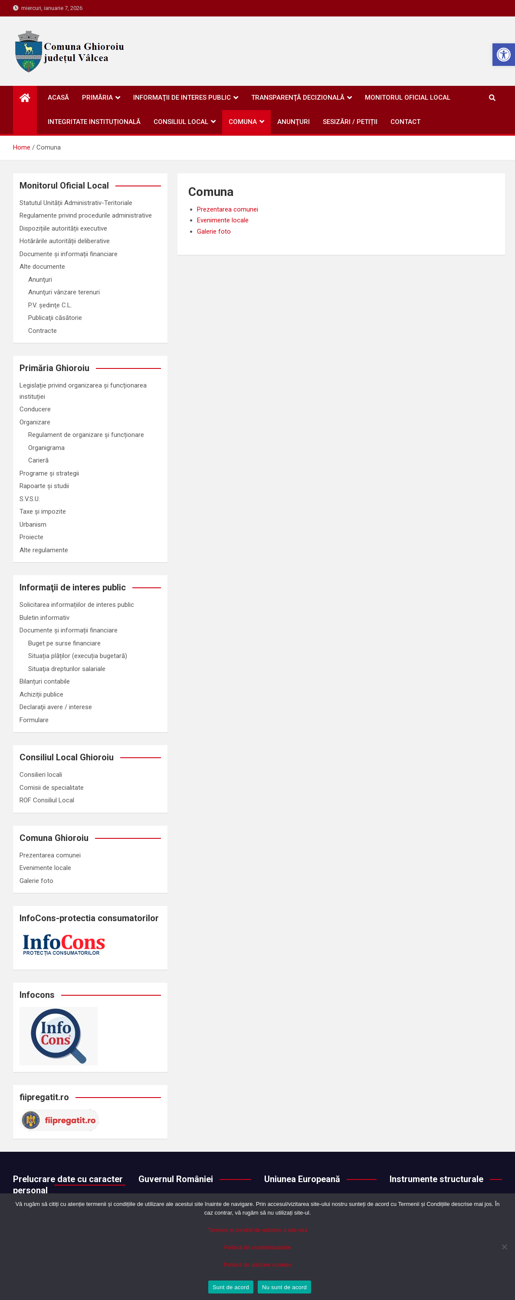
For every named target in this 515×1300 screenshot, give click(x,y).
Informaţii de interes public (182, 97)
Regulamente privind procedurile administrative (86, 215)
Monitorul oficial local (407, 97)
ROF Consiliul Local (47, 800)
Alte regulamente (44, 550)
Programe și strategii (49, 473)
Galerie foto (214, 231)
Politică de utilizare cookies (257, 1264)
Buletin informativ (44, 618)
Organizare (35, 422)
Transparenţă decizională (297, 97)
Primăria (97, 97)
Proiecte (31, 537)
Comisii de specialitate (52, 788)
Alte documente (42, 266)
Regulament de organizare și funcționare (86, 435)
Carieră (38, 460)
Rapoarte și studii (44, 486)
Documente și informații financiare (69, 254)
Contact (405, 122)
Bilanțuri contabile (45, 681)
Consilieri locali (41, 775)
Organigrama (46, 448)
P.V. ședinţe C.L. (50, 305)
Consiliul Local (181, 122)
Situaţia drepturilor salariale (66, 669)
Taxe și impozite (43, 511)
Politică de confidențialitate (257, 1247)
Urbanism (33, 524)
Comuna (243, 122)
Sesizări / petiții (350, 122)
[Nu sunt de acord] (504, 1246)
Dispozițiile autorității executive (63, 228)
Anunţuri (293, 122)
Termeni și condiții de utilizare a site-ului (257, 1230)
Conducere (35, 409)
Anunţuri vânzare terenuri (64, 292)
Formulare (34, 720)
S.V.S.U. (30, 499)
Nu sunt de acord (284, 1287)
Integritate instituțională (94, 122)
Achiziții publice (41, 694)
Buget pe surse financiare (64, 643)
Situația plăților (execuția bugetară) (77, 656)
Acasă (58, 97)
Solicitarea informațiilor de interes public (77, 605)
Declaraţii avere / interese (56, 707)
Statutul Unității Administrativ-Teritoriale (76, 203)
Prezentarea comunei (227, 209)
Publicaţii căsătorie (55, 318)
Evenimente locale (223, 220)
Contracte (42, 331)
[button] (503, 54)
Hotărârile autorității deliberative (65, 241)
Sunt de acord (231, 1287)
